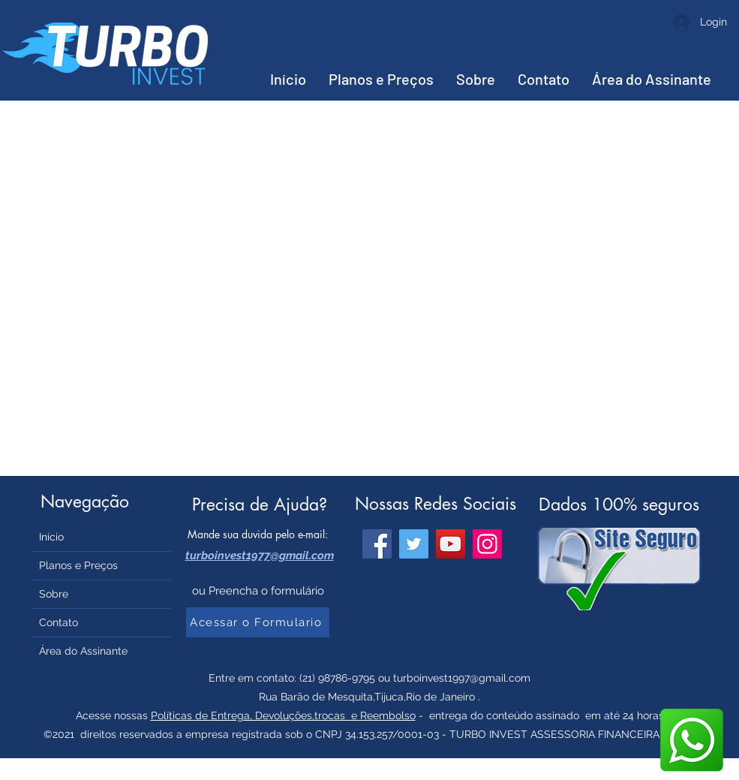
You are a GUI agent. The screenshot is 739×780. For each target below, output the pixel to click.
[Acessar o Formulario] (257, 622)
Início (51, 537)
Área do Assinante (83, 651)
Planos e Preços (78, 565)
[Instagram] (487, 544)
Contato (58, 622)
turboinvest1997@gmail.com (461, 678)
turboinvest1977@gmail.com (259, 555)
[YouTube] (450, 544)
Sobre (53, 594)
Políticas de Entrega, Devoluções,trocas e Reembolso (283, 715)
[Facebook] (377, 544)
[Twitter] (413, 544)
